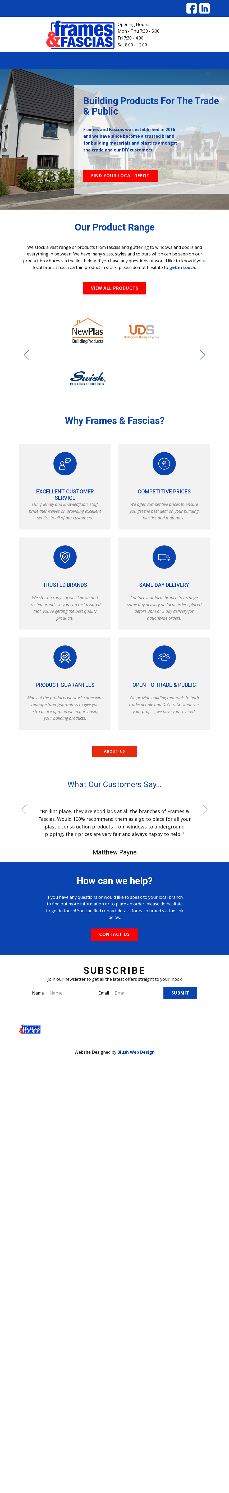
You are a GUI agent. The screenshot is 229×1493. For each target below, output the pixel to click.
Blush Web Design (136, 1052)
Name (38, 993)
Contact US (114, 934)
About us (114, 751)
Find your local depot (120, 176)
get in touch (182, 267)
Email (103, 993)
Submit (180, 993)
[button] (26, 355)
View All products (114, 288)
